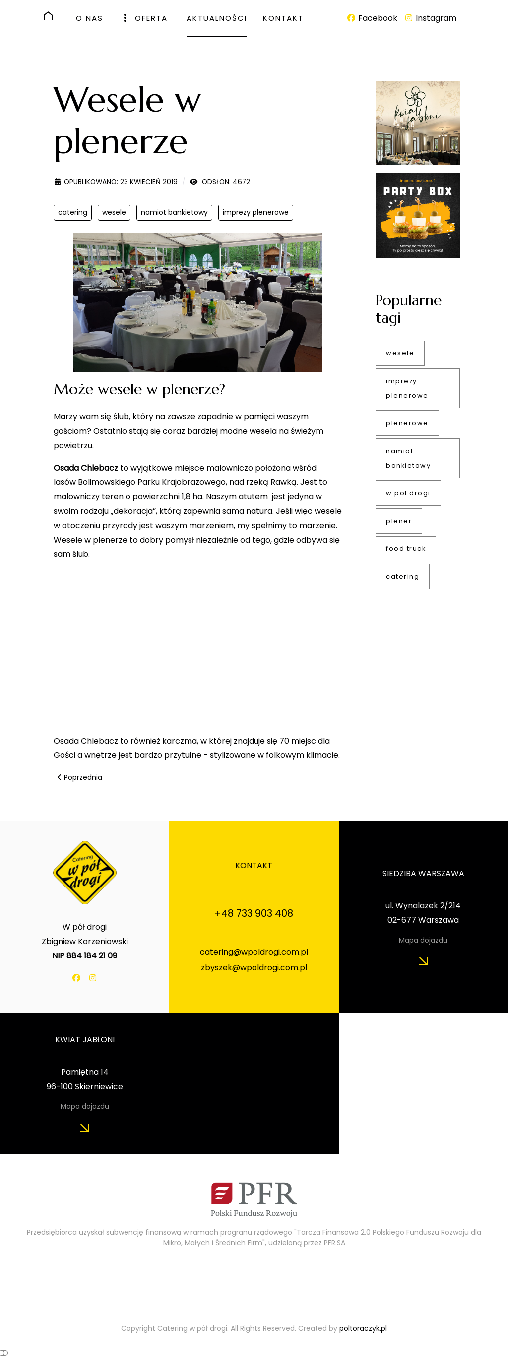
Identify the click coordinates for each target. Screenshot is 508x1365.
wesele (114, 212)
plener (399, 521)
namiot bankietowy (174, 212)
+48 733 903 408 (253, 913)
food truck (406, 549)
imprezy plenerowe (256, 212)
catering (72, 212)
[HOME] (52, 15)
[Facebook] (373, 18)
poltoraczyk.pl (363, 1328)
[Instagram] (429, 18)
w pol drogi (408, 493)
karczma (178, 741)
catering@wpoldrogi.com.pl (254, 951)
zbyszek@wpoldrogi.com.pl (254, 967)
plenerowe (407, 423)
